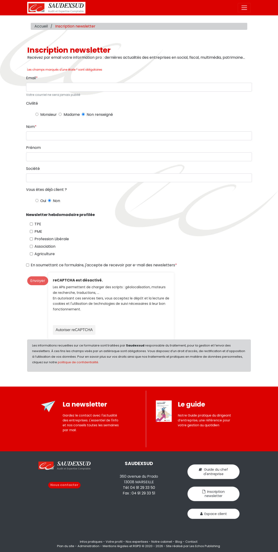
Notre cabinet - (162, 542)
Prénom (33, 147)
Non (56, 200)
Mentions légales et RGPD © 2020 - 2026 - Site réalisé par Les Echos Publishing (161, 546)
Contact (191, 542)
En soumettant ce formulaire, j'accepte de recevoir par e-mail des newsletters (103, 265)
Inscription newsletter (213, 493)
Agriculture (44, 254)
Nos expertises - (138, 542)
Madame (72, 114)
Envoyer (37, 280)
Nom (30, 126)
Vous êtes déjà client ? (46, 189)
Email (31, 78)
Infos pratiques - (92, 542)
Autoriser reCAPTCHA (74, 330)
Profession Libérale (51, 239)
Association (44, 246)
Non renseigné (100, 114)
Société (33, 168)
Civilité (32, 103)
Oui (43, 200)
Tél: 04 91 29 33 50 (139, 487)
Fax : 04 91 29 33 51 (139, 493)
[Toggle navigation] (244, 7)
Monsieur (48, 114)
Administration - (90, 546)
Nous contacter (64, 485)
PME (38, 231)
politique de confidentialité (78, 362)
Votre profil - (115, 542)
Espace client (213, 513)
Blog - (179, 542)
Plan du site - (67, 546)
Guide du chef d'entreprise (213, 471)
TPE (37, 224)
